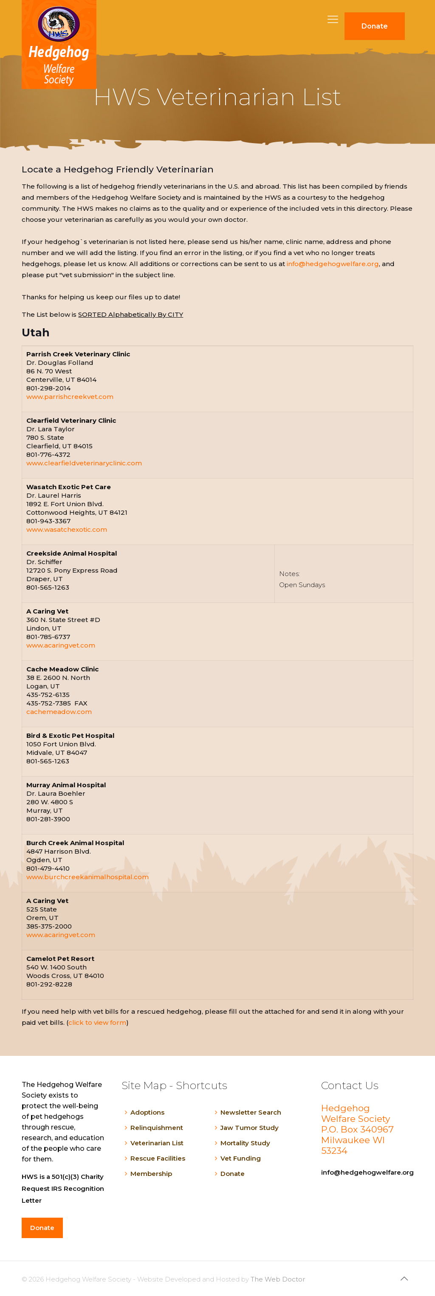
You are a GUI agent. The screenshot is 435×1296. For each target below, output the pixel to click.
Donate (232, 1174)
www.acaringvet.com (60, 645)
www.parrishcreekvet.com (69, 397)
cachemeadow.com (59, 712)
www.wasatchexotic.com (66, 529)
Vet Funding (240, 1158)
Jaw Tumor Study (249, 1128)
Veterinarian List (157, 1143)
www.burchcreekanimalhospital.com (87, 877)
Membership (151, 1174)
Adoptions (147, 1112)
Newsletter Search (250, 1112)
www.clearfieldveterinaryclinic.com (84, 463)
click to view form (97, 1022)
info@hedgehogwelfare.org (333, 264)
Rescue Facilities (157, 1158)
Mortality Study (245, 1143)
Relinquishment (156, 1128)
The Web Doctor (278, 1279)
